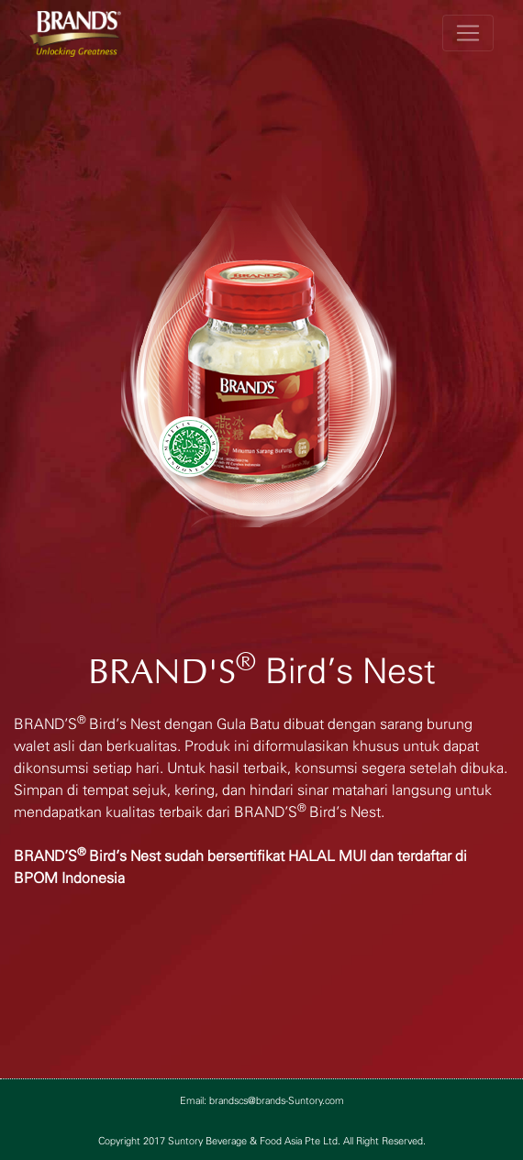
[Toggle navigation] (468, 33)
